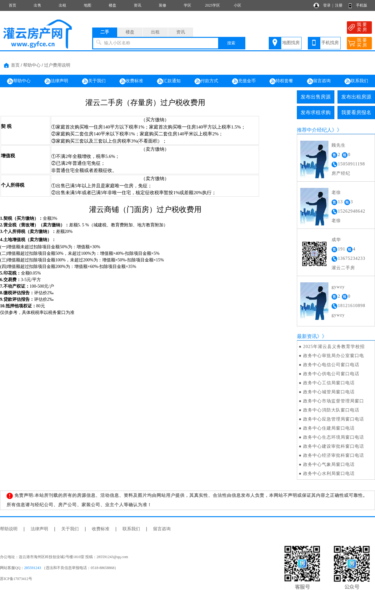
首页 (12, 5)
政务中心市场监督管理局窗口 (333, 401)
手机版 (361, 5)
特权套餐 (281, 81)
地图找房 (291, 42)
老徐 (336, 192)
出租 (62, 5)
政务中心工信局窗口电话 (329, 383)
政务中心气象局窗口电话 (329, 464)
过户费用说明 (57, 65)
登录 (327, 5)
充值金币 (244, 81)
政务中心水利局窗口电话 (329, 473)
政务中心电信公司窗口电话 (331, 364)
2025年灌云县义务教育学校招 (334, 346)
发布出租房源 (356, 96)
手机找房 (330, 42)
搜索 (231, 43)
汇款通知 (169, 81)
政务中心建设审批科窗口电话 (333, 446)
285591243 (32, 568)
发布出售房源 (316, 96)
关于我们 (94, 81)
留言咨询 (319, 81)
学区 (187, 5)
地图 (87, 5)
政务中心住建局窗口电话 (329, 428)
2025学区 (212, 5)
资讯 (137, 5)
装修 (162, 5)
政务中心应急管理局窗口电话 (333, 419)
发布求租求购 (316, 112)
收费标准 (131, 81)
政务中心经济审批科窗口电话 (333, 455)
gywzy (338, 287)
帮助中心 (32, 65)
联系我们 (356, 81)
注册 (338, 5)
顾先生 (339, 145)
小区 (237, 5)
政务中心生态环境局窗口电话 (333, 437)
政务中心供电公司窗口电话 (331, 373)
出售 (37, 5)
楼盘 (112, 5)
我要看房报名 (356, 112)
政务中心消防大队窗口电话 (331, 410)
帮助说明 (9, 529)
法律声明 (56, 81)
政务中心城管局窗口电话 (329, 392)
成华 (336, 239)
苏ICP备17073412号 (16, 579)
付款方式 (206, 81)
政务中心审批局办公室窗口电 (333, 355)
